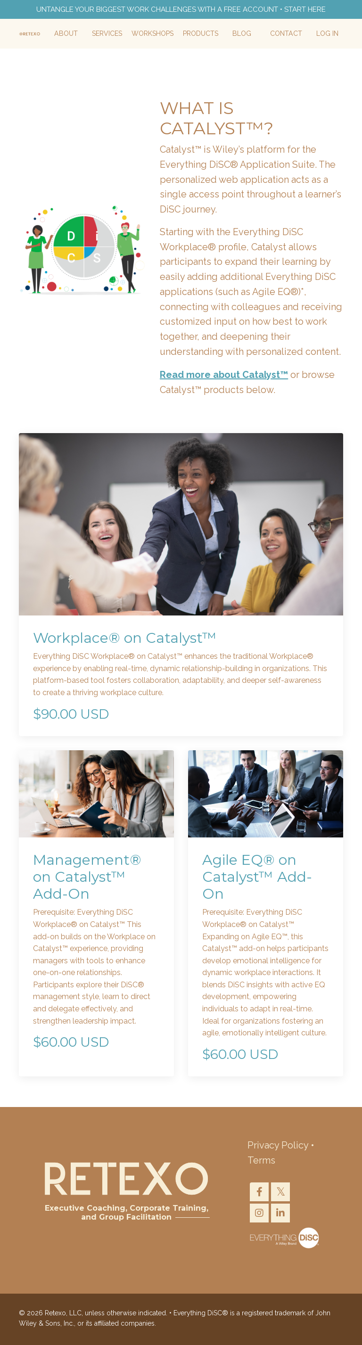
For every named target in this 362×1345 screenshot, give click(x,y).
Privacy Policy (277, 1147)
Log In (327, 34)
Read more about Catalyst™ (224, 376)
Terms (261, 1162)
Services (108, 34)
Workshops (153, 34)
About (67, 34)
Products (201, 34)
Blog (242, 34)
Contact (286, 34)
